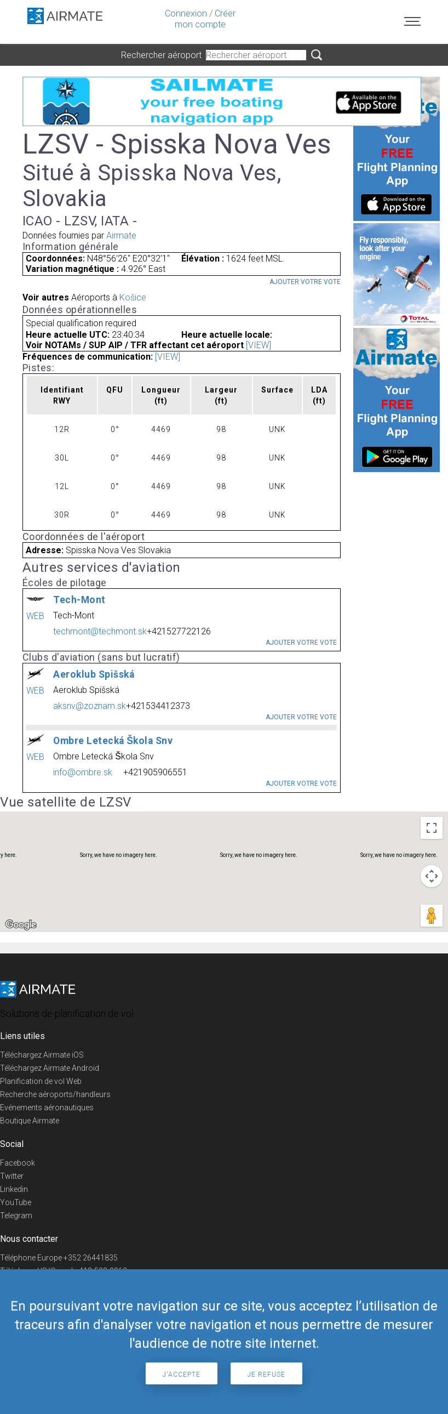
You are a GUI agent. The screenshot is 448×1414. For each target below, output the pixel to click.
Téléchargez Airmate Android (49, 1068)
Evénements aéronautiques (47, 1107)
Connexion (186, 13)
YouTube (15, 1202)
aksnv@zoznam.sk (89, 706)
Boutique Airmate (29, 1120)
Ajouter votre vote (305, 282)
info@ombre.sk (82, 772)
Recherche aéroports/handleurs (55, 1094)
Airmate (121, 235)
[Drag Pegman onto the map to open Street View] (432, 916)
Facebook (17, 1163)
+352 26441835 (91, 1257)
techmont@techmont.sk (100, 631)
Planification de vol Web (41, 1081)
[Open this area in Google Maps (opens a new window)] (21, 925)
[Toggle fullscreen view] (432, 828)
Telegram (16, 1215)
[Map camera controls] (432, 876)
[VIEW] (258, 345)
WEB (35, 616)
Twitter (12, 1176)
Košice (132, 297)
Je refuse (266, 1374)
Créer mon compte (205, 19)
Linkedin (14, 1189)
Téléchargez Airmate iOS (42, 1054)
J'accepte (181, 1374)
